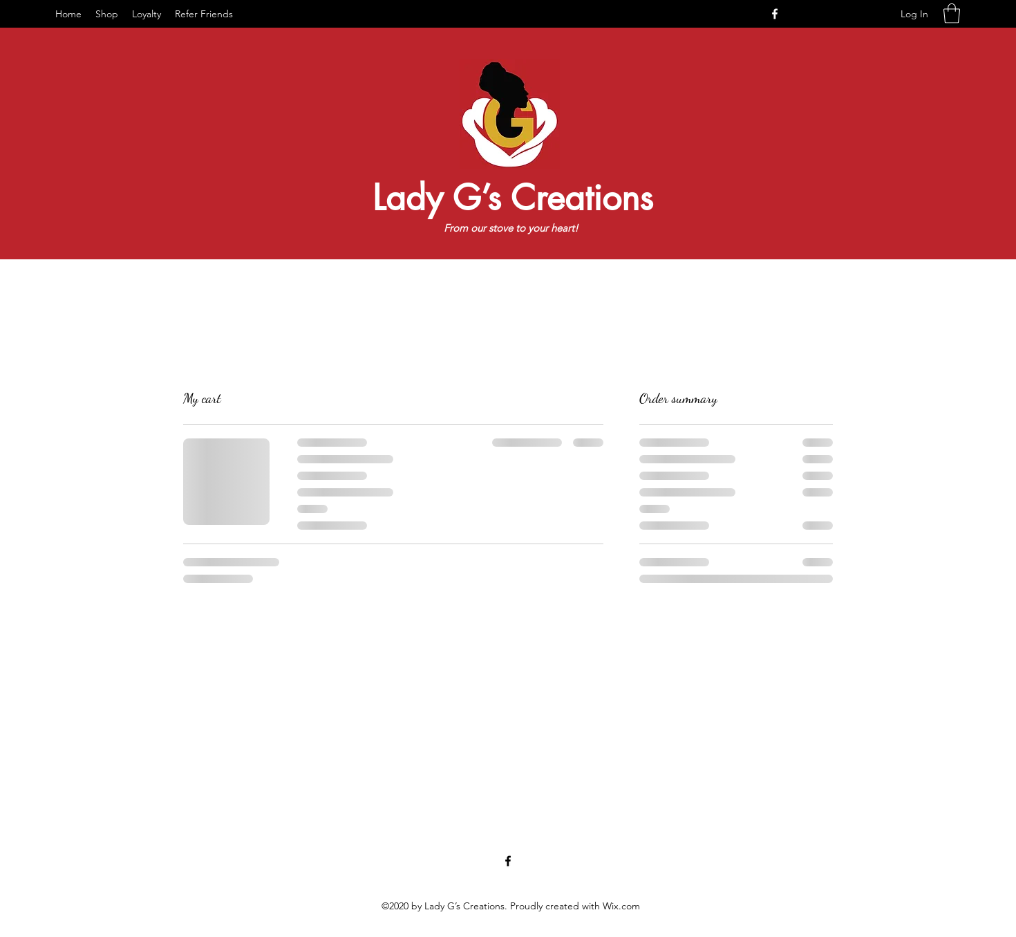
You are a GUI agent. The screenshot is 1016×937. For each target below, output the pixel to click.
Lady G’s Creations (513, 198)
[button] (951, 13)
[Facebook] (775, 14)
